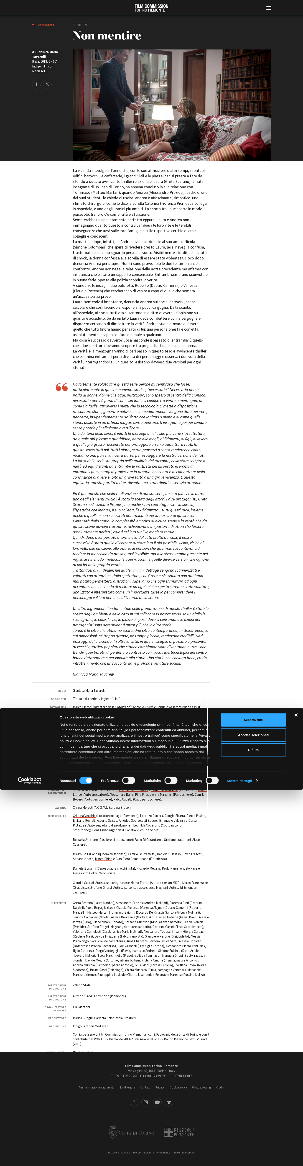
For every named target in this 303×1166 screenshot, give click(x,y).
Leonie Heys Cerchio (159, 728)
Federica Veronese (164, 790)
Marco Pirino (103, 859)
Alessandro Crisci (135, 733)
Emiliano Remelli (84, 820)
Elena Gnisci (100, 830)
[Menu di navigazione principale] (268, 8)
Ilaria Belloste (119, 755)
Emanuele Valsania (172, 820)
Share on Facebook (36, 83)
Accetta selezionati (253, 1111)
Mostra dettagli (239, 1157)
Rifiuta (253, 1126)
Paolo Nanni (170, 868)
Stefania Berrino (196, 755)
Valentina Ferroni (112, 728)
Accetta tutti (253, 1096)
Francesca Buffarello (133, 790)
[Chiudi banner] (296, 1091)
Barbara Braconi (120, 807)
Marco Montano (127, 768)
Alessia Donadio (190, 941)
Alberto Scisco (107, 820)
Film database (44, 24)
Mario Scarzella (185, 742)
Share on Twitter (47, 83)
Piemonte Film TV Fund (190, 1039)
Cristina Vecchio (84, 816)
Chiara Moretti (83, 807)
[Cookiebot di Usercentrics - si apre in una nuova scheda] (29, 1157)
